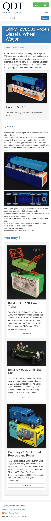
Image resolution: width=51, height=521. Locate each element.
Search (45, 18)
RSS (6, 513)
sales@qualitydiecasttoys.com (13, 509)
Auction (23, 47)
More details (26, 334)
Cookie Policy (14, 513)
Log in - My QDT (41, 5)
